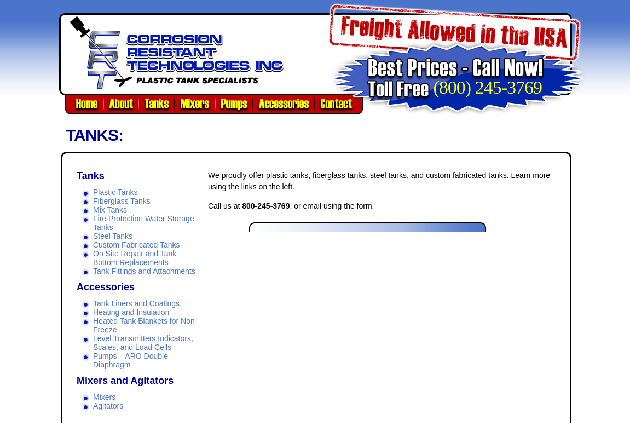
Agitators (108, 405)
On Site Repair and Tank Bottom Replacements (134, 258)
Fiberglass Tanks (122, 201)
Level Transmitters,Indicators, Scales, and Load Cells (143, 343)
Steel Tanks (112, 236)
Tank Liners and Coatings (136, 303)
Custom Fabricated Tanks (136, 244)
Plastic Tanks (115, 192)
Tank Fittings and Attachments (144, 271)
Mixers (104, 397)
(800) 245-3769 (488, 87)
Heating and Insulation (131, 312)
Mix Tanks (110, 209)
